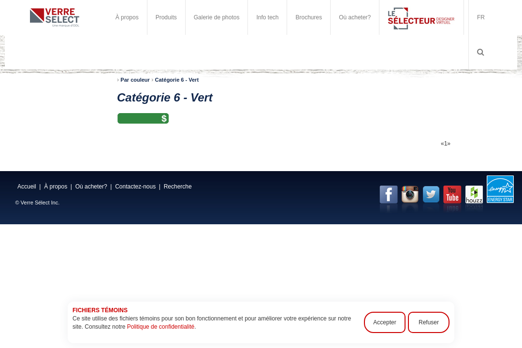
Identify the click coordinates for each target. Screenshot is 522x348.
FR (481, 17)
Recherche (178, 186)
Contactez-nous (135, 186)
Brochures (308, 17)
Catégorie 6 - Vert (177, 80)
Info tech (267, 17)
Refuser (429, 322)
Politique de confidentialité (160, 326)
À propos (127, 17)
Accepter (384, 322)
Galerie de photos (217, 17)
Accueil (26, 186)
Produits (166, 17)
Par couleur (135, 80)
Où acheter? (355, 17)
